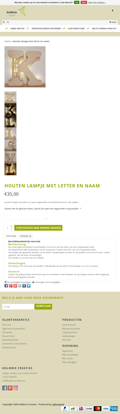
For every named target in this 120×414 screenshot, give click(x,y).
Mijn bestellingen (70, 354)
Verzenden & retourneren (14, 343)
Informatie (11, 236)
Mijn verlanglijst (69, 362)
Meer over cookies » (97, 2)
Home (7, 41)
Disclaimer (7, 332)
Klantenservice (9, 347)
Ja (77, 2)
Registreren (67, 350)
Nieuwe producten (71, 328)
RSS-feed (66, 339)
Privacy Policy (8, 336)
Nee (84, 2)
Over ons (6, 324)
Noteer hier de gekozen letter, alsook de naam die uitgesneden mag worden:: (42, 208)
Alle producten (69, 324)
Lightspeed (58, 404)
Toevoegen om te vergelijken (46, 282)
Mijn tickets (67, 358)
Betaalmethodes (10, 339)
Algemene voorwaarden (13, 328)
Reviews (25, 236)
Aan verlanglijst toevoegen (17, 282)
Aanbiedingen (68, 336)
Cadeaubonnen (69, 332)
